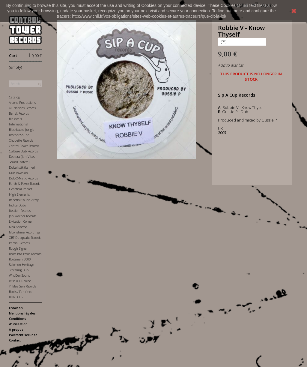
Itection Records (20, 211)
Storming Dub (18, 270)
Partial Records (19, 243)
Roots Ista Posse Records (25, 254)
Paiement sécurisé (23, 335)
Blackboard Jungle (21, 130)
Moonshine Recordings (24, 232)
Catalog (14, 97)
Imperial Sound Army (24, 200)
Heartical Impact (20, 189)
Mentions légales (22, 313)
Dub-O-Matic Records (23, 178)
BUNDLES (15, 297)
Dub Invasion (18, 173)
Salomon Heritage (21, 265)
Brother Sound (19, 135)
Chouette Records (21, 140)
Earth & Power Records (24, 184)
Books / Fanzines (20, 292)
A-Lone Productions (22, 103)
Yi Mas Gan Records (22, 286)
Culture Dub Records (23, 151)
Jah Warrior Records (22, 216)
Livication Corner (21, 221)
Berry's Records (19, 113)
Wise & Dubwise (20, 281)
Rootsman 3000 (20, 259)
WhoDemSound (20, 275)
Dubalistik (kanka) (22, 167)
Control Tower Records (24, 146)
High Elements (19, 194)
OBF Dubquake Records (25, 238)
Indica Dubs (17, 205)
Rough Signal (18, 248)
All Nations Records (22, 108)
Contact (15, 340)
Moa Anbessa (18, 227)
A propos (16, 329)
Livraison (16, 308)
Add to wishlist (230, 65)
